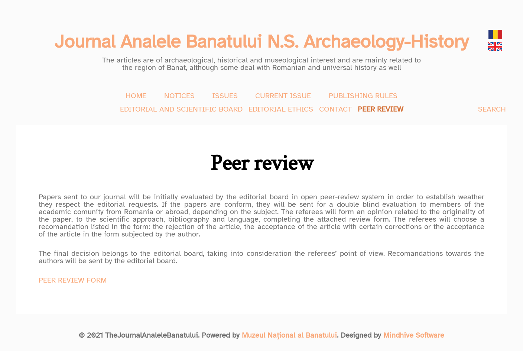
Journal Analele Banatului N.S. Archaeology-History (261, 41)
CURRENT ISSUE (283, 95)
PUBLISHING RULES (363, 95)
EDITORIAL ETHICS (280, 109)
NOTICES (179, 95)
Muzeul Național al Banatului (289, 335)
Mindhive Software (413, 335)
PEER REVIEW (380, 109)
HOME (136, 95)
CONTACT (335, 109)
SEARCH (492, 109)
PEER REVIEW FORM (73, 280)
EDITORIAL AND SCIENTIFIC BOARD (181, 109)
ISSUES (225, 95)
